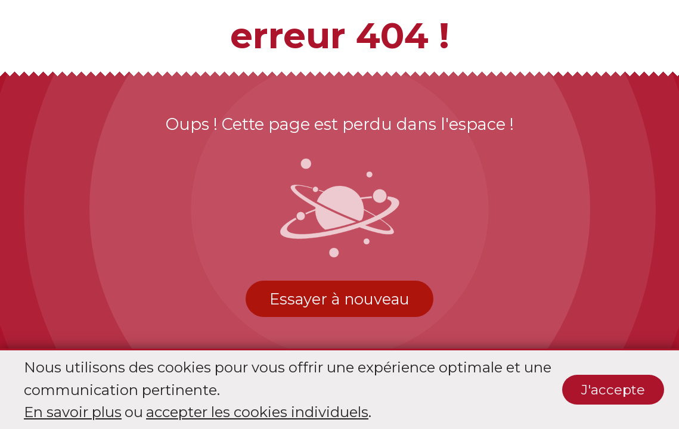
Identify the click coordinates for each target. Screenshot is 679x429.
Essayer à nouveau (339, 299)
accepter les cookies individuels (257, 412)
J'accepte (613, 389)
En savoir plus (73, 412)
